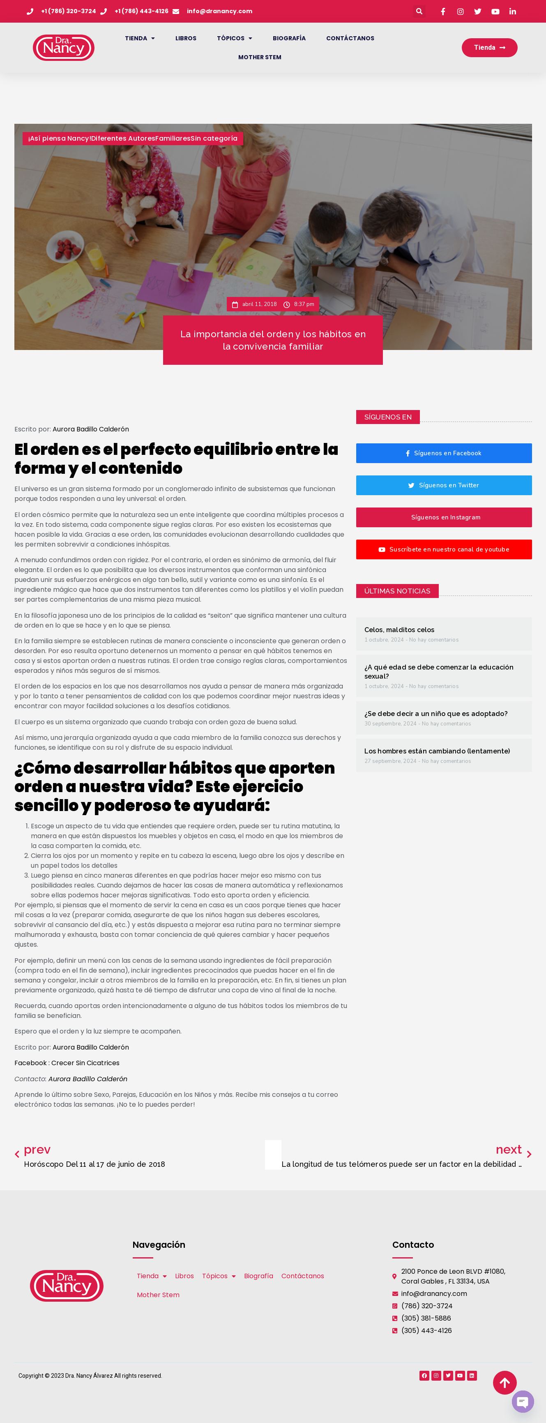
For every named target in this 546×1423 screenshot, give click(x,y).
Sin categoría (214, 138)
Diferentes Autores (123, 138)
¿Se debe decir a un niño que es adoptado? (436, 714)
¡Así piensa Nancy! (59, 138)
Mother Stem (259, 57)
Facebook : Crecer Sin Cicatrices (67, 1063)
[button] (419, 11)
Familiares (173, 138)
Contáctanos (350, 38)
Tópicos (234, 38)
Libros (185, 38)
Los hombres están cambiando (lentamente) (437, 751)
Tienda (140, 38)
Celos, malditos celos (399, 630)
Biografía (289, 38)
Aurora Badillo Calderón (91, 429)
